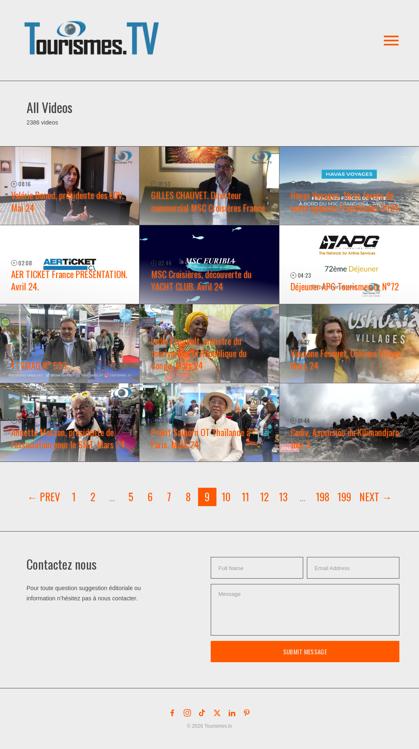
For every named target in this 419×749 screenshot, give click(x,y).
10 (226, 496)
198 (322, 496)
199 (344, 496)
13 (283, 496)
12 (264, 496)
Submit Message (305, 651)
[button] (93, 28)
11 (245, 496)
